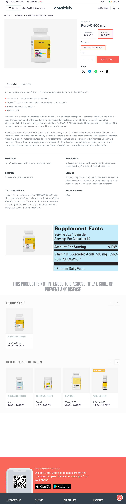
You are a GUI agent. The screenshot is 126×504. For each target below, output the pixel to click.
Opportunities (40, 8)
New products (32, 2)
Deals (40, 2)
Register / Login (103, 8)
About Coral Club (28, 8)
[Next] (117, 362)
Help (102, 2)
